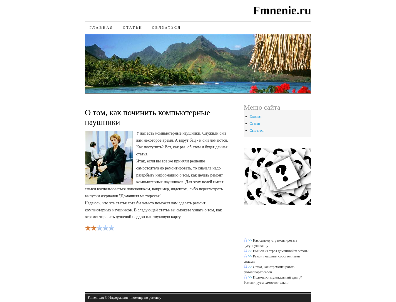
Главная (101, 28)
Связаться (166, 28)
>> (250, 240)
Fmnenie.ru (282, 10)
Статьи (133, 28)
